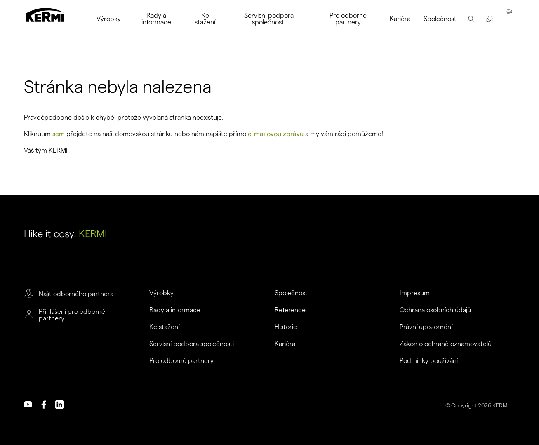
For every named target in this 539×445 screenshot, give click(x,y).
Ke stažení (164, 327)
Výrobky (161, 293)
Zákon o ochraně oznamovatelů (446, 344)
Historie (286, 327)
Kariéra (285, 344)
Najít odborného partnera (76, 294)
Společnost (291, 293)
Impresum (415, 293)
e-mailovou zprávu (276, 133)
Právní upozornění (426, 327)
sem (58, 133)
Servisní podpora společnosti (191, 344)
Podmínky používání (429, 361)
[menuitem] (108, 19)
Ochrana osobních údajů (435, 310)
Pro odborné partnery (181, 361)
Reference (290, 310)
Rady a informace (174, 310)
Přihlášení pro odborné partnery (72, 315)
